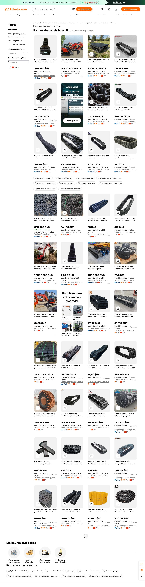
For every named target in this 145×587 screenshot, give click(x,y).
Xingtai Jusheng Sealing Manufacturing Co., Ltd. (99, 427)
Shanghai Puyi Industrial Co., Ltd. (125, 169)
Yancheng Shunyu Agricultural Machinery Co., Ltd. (125, 121)
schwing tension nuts (86, 183)
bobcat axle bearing (54, 571)
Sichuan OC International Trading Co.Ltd (72, 427)
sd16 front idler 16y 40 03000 (110, 183)
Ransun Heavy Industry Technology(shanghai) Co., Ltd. (125, 379)
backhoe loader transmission (73, 576)
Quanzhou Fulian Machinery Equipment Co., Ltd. (125, 73)
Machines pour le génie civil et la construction (97, 23)
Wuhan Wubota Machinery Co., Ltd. (72, 282)
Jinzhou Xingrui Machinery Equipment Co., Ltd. (99, 328)
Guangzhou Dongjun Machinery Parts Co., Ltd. (72, 523)
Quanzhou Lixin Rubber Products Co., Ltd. (72, 232)
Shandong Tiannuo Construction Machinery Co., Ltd (45, 427)
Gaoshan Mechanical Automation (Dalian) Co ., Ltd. (45, 169)
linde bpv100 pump (63, 178)
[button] (73, 9)
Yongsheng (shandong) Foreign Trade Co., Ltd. (125, 430)
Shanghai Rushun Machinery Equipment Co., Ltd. (72, 73)
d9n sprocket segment (84, 178)
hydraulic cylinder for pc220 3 (46, 576)
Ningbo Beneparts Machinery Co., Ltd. (125, 526)
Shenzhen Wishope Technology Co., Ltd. (45, 76)
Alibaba (36, 23)
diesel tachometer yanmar (70, 189)
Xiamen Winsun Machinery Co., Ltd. (45, 124)
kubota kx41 (37, 571)
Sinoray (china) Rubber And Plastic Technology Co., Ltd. (99, 234)
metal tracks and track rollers (19, 576)
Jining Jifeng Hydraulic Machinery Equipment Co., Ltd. (72, 169)
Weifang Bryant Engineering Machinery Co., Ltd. (45, 234)
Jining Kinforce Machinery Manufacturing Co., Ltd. (45, 280)
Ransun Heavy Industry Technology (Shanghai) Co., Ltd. (72, 475)
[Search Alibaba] (52, 9)
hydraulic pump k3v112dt (17, 571)
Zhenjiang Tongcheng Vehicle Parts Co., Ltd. (125, 232)
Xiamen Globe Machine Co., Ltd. (45, 526)
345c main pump (110, 571)
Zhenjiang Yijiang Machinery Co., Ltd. (99, 169)
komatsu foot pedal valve (44, 183)
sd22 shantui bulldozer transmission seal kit (105, 576)
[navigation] (18, 279)
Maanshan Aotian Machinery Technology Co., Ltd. (45, 379)
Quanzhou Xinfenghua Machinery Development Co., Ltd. (99, 475)
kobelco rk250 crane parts (45, 189)
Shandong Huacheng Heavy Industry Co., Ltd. (99, 73)
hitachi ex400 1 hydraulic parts (109, 178)
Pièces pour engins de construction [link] (46, 26)
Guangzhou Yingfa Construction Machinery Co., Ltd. (99, 382)
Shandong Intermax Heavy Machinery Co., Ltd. (99, 280)
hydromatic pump (66, 183)
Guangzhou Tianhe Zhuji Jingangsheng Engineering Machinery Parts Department (125, 280)
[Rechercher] (84, 9)
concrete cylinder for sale (89, 571)
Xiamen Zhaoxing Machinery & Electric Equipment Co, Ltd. (99, 526)
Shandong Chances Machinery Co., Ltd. (125, 478)
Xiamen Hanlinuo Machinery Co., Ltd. (125, 330)
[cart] (109, 10)
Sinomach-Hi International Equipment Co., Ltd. (99, 121)
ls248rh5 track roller (43, 178)
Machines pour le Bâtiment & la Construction (59, 23)
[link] (142, 564)
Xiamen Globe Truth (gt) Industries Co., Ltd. (45, 478)
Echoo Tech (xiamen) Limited (72, 382)
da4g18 (70, 571)
